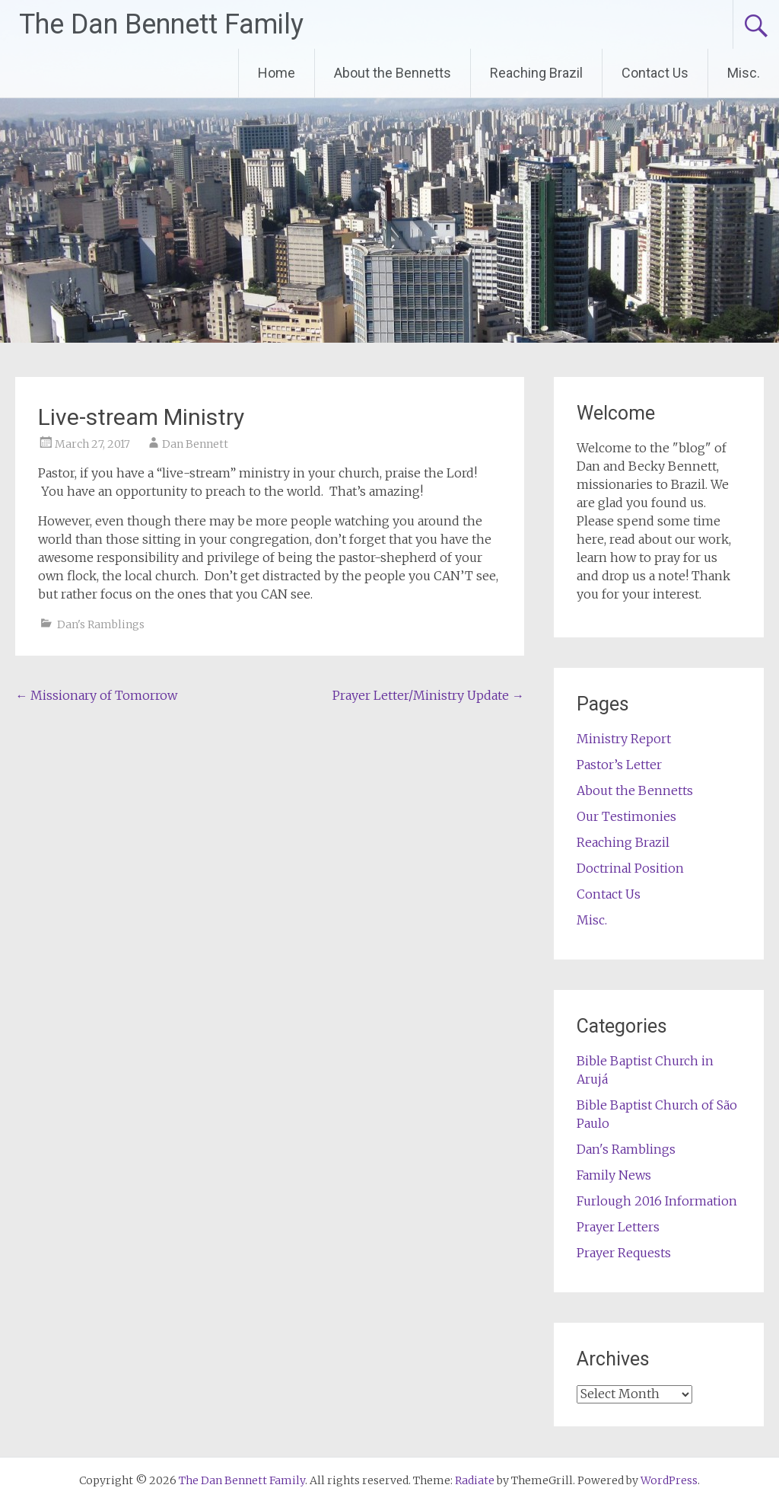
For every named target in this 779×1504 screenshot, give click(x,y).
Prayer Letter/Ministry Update (428, 695)
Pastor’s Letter (619, 764)
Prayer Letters (618, 1226)
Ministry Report (624, 738)
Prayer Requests (624, 1252)
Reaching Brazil (536, 73)
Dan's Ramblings (101, 624)
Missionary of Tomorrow (96, 695)
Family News (614, 1175)
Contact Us (655, 73)
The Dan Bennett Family (161, 24)
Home (276, 73)
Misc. (743, 73)
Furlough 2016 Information (657, 1201)
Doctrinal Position (630, 868)
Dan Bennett (195, 444)
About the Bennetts (392, 73)
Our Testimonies (626, 816)
